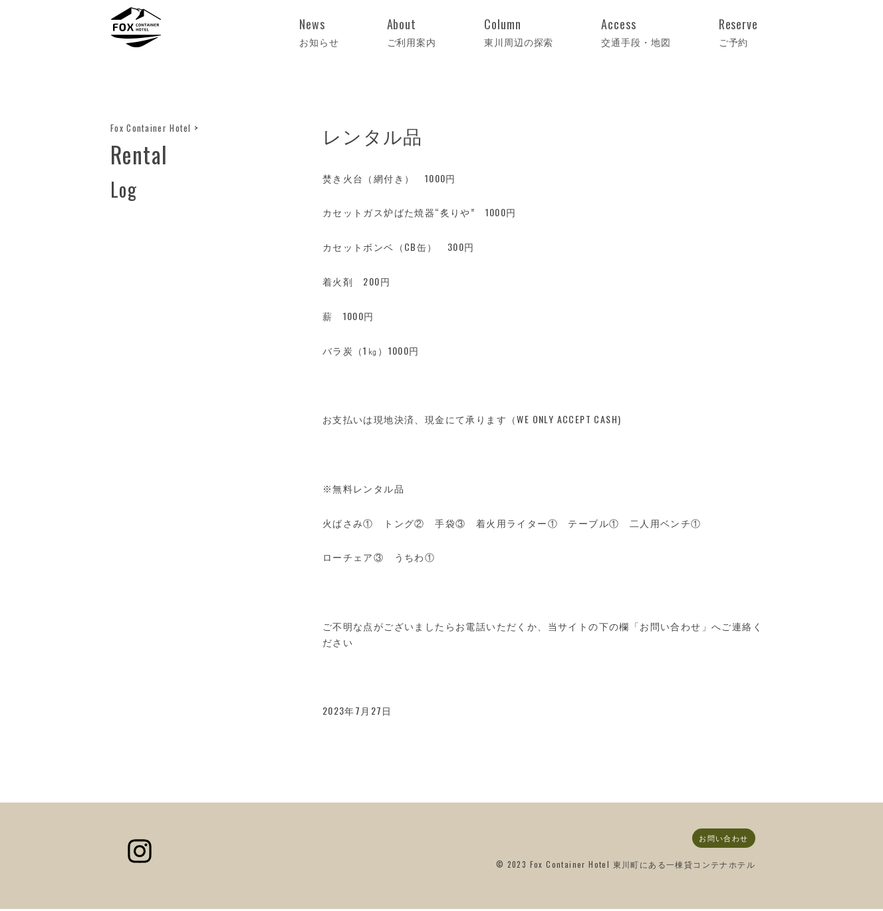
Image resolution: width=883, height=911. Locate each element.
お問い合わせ (720, 839)
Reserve (751, 32)
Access (677, 32)
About (514, 32)
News (449, 32)
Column (592, 32)
